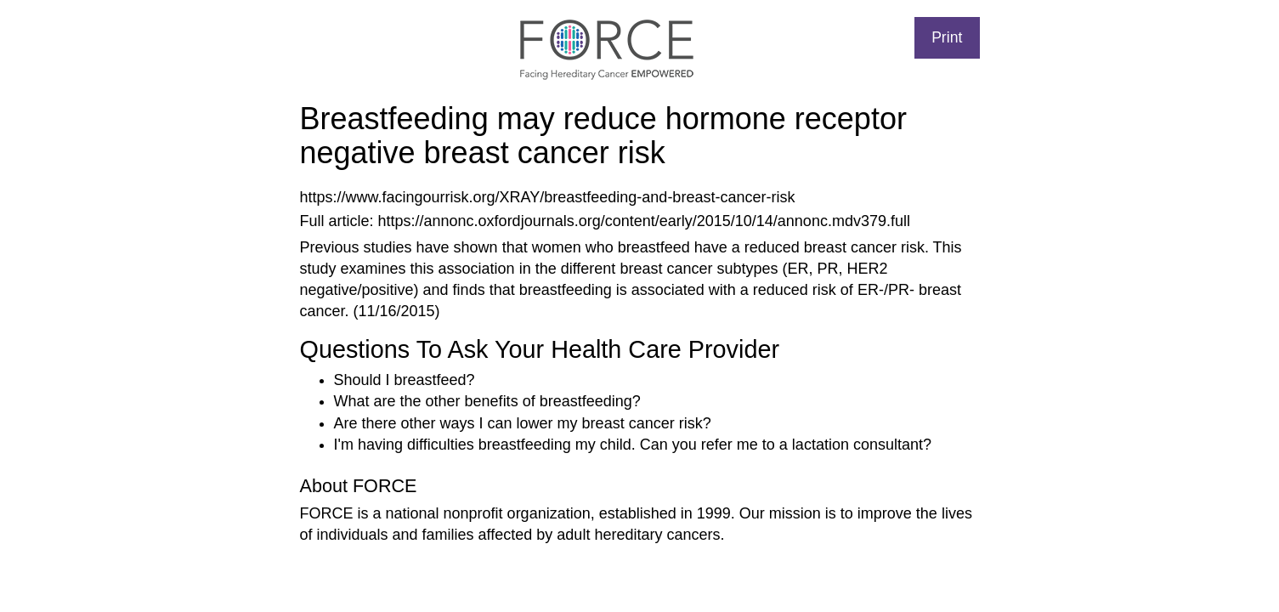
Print (946, 37)
